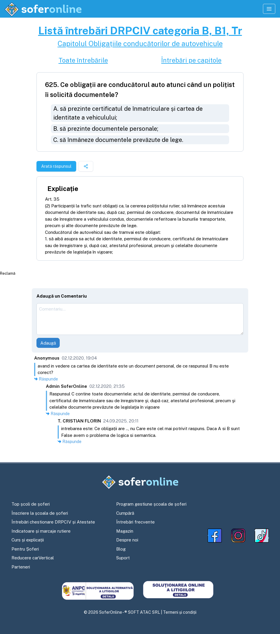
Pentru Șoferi (25, 548)
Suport (123, 557)
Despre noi (127, 539)
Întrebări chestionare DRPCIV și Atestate (53, 521)
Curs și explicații (27, 539)
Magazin (124, 531)
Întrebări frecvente (135, 521)
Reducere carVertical (32, 557)
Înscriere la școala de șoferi (39, 513)
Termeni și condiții (179, 612)
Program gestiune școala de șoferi (151, 504)
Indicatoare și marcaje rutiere (41, 531)
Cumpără (125, 513)
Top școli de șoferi (30, 504)
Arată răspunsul (56, 166)
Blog (121, 548)
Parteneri (20, 566)
